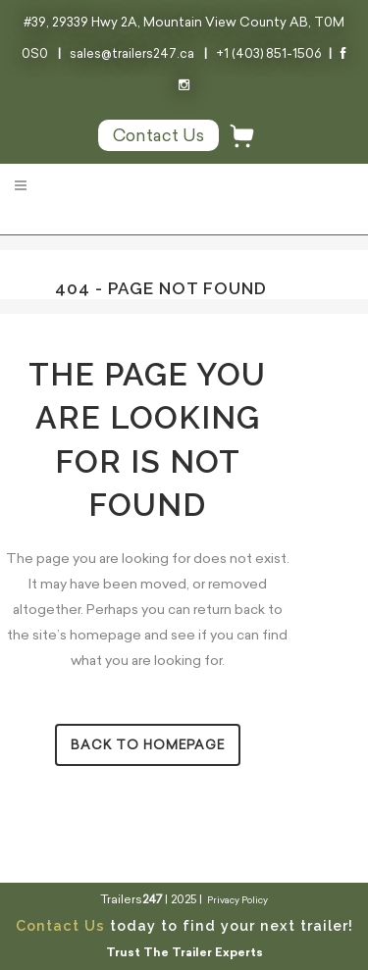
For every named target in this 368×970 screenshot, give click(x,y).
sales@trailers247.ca (132, 53)
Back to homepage (148, 745)
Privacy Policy (237, 899)
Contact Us (60, 925)
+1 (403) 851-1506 (269, 53)
